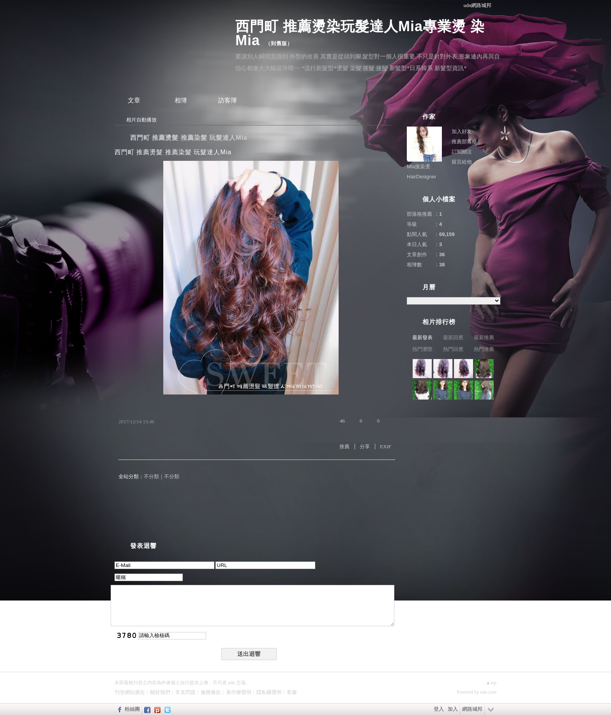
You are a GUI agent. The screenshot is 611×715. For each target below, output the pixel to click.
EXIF (385, 446)
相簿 (181, 100)
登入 (439, 709)
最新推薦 (484, 337)
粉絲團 (132, 709)
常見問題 (185, 692)
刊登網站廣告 (130, 692)
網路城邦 (472, 709)
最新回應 (453, 337)
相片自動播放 (141, 120)
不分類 (151, 476)
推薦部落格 (464, 141)
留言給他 (462, 162)
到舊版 (279, 43)
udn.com (488, 692)
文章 (134, 100)
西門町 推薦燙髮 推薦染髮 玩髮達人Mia (188, 137)
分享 (365, 446)
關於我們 (160, 692)
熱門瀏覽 (422, 349)
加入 (453, 709)
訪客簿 (227, 100)
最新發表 (422, 337)
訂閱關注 (462, 152)
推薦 (344, 446)
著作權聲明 (238, 692)
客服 (292, 692)
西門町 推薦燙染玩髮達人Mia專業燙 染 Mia (360, 33)
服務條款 (211, 692)
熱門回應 (453, 349)
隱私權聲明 (269, 692)
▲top (491, 682)
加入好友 (462, 131)
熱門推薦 (484, 349)
